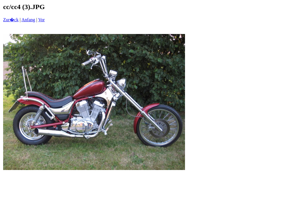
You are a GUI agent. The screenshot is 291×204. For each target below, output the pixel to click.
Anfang (28, 19)
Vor (41, 19)
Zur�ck (10, 19)
